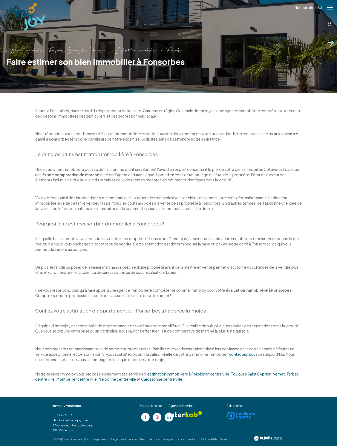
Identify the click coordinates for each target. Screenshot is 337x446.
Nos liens (193, 439)
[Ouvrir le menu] (330, 7)
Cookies (224, 439)
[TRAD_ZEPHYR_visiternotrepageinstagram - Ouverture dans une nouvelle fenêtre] (157, 417)
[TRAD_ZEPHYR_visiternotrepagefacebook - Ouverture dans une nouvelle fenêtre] (145, 417)
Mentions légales (165, 439)
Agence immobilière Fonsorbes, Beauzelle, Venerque (56, 51)
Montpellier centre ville (76, 379)
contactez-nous (243, 354)
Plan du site (146, 439)
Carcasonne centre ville (161, 379)
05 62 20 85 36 (62, 415)
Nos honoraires (129, 439)
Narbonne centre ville (117, 379)
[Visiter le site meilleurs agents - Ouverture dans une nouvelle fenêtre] (241, 415)
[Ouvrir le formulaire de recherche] (306, 7)
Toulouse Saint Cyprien (251, 374)
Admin (181, 439)
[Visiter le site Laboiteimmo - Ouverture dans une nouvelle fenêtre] (268, 438)
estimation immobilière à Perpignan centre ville (188, 374)
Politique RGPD (209, 439)
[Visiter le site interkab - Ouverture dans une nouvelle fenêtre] (185, 414)
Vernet (279, 374)
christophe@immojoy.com (70, 420)
